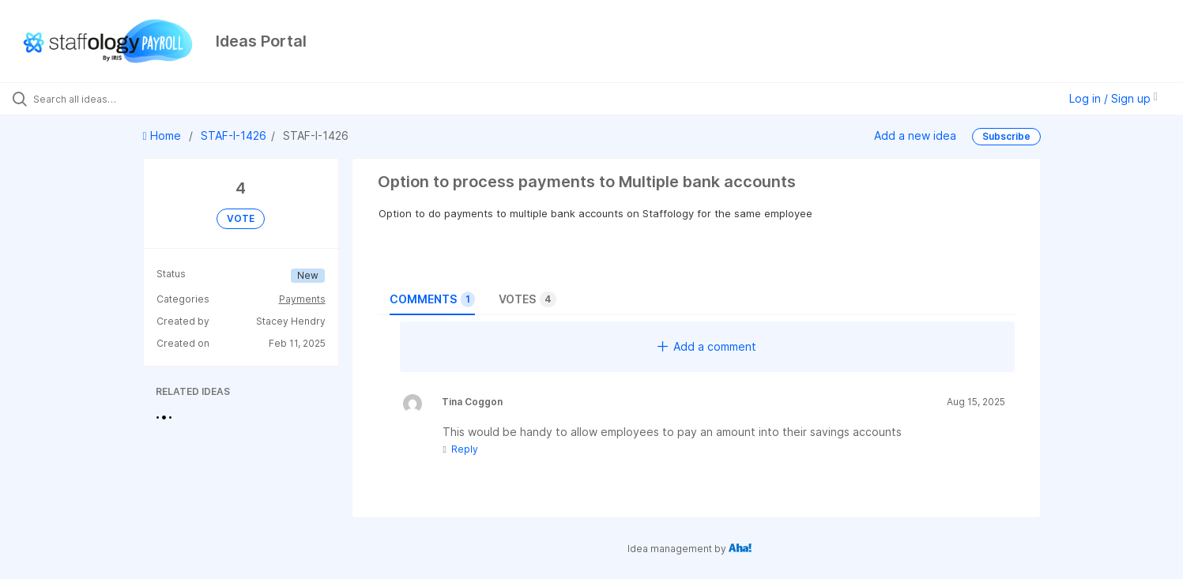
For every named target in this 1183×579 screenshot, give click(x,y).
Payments (302, 299)
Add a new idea (915, 135)
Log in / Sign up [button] (1113, 98)
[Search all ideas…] (138, 98)
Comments (432, 299)
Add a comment (706, 346)
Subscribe (1006, 136)
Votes (527, 299)
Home (163, 135)
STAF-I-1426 (233, 135)
